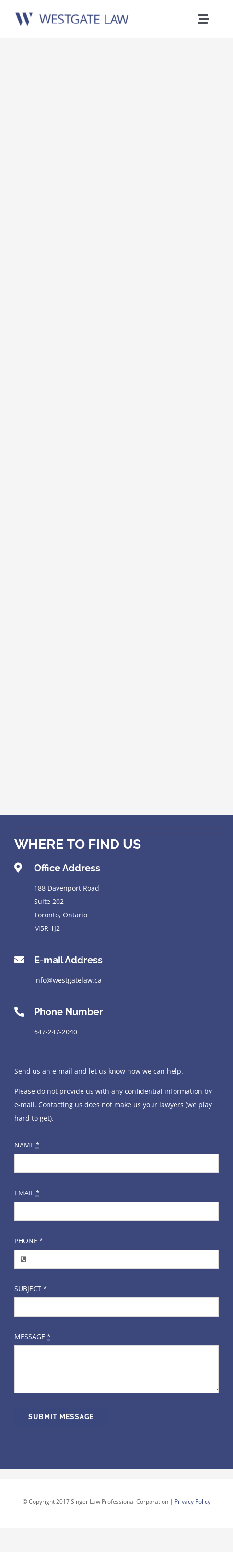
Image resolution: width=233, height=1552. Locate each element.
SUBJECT (30, 1288)
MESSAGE (32, 1336)
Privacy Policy (192, 1501)
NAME (27, 1144)
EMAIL (27, 1192)
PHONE (28, 1240)
